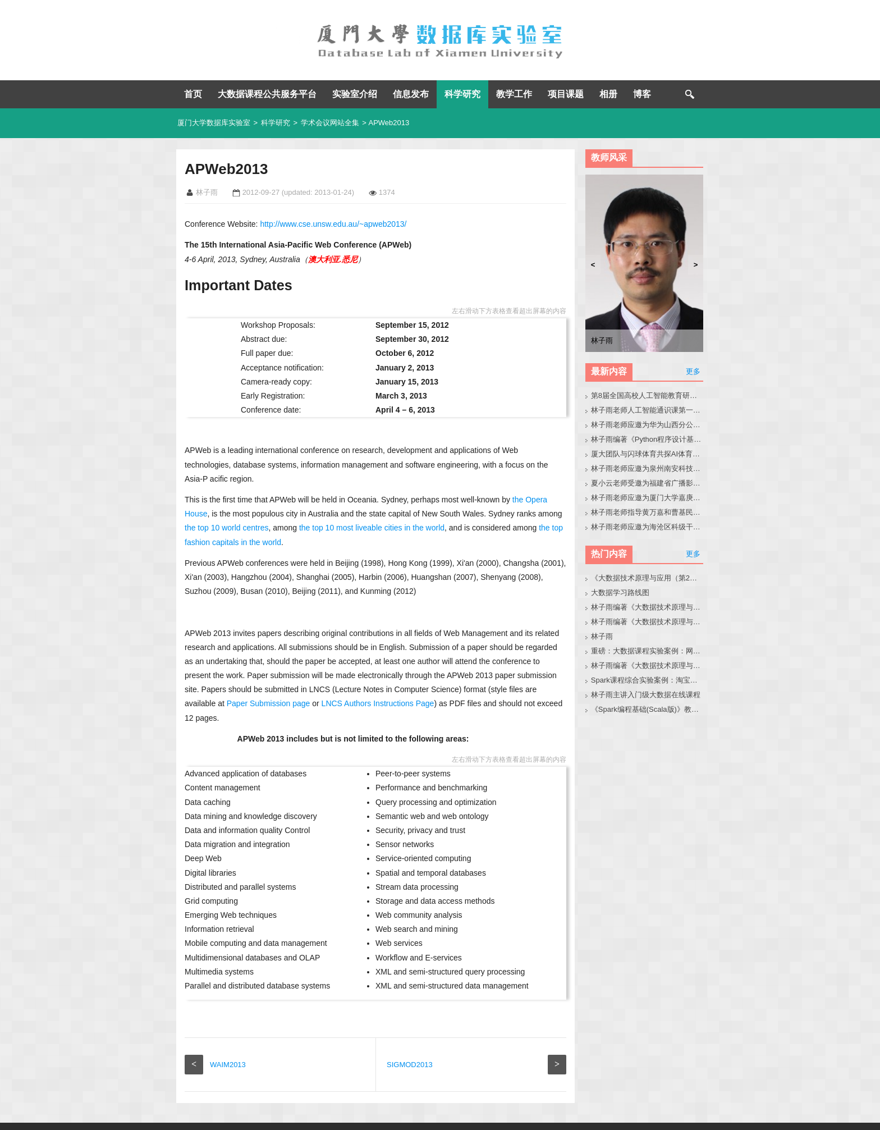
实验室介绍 (354, 94)
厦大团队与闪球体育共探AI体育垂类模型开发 (647, 454)
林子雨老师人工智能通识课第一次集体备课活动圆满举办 (647, 410)
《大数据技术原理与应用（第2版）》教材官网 (647, 578)
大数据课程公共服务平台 (267, 94)
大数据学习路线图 (620, 592)
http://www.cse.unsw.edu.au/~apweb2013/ (333, 223)
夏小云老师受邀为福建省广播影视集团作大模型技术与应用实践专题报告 (647, 483)
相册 (608, 94)
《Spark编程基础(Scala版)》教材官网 (647, 709)
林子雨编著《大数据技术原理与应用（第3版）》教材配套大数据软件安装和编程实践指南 (647, 665)
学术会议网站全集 (330, 122)
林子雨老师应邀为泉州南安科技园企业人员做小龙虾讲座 (647, 468)
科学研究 (462, 94)
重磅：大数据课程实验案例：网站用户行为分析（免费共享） (647, 651)
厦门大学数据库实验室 (213, 122)
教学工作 (514, 94)
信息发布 (411, 94)
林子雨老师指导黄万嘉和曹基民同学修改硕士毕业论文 (647, 512)
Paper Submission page (268, 689)
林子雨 (602, 636)
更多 (693, 371)
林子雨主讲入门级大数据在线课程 (645, 694)
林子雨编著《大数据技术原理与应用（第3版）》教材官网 (647, 607)
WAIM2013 (228, 1036)
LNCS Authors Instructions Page (378, 689)
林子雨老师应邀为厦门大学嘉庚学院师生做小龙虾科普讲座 (647, 497)
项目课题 (566, 94)
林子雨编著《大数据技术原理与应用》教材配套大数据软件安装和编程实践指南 (647, 621)
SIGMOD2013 (410, 1036)
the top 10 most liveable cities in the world (371, 513)
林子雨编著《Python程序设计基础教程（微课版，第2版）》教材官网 (647, 439)
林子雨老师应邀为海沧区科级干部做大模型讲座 (647, 527)
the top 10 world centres (226, 513)
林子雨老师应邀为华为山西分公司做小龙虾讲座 (647, 424)
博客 (642, 94)
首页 (193, 94)
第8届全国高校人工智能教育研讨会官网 (647, 395)
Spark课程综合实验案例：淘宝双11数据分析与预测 (647, 680)
